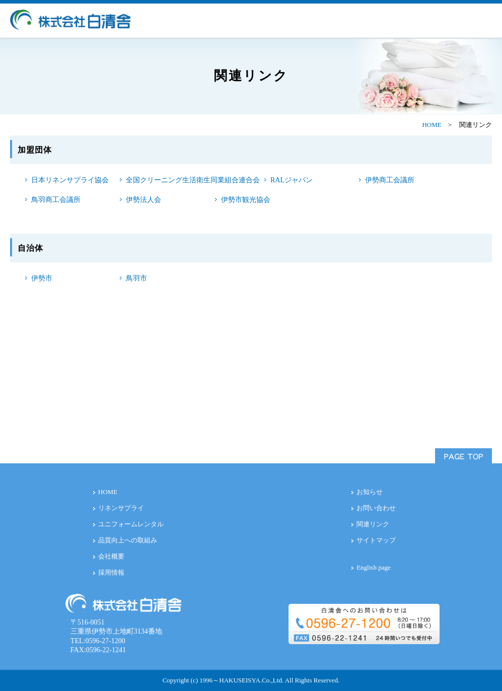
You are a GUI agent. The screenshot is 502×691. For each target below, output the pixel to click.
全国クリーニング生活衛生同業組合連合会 (193, 180)
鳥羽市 (136, 278)
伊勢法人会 (143, 199)
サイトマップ (376, 540)
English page (373, 567)
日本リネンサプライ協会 (70, 180)
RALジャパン (291, 180)
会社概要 (111, 556)
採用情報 (111, 572)
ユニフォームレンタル (131, 524)
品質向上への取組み (127, 540)
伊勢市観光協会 (245, 199)
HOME (431, 124)
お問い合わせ (376, 508)
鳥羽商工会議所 (56, 199)
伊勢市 (41, 278)
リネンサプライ (121, 508)
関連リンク (372, 524)
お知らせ (369, 492)
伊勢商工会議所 (389, 180)
